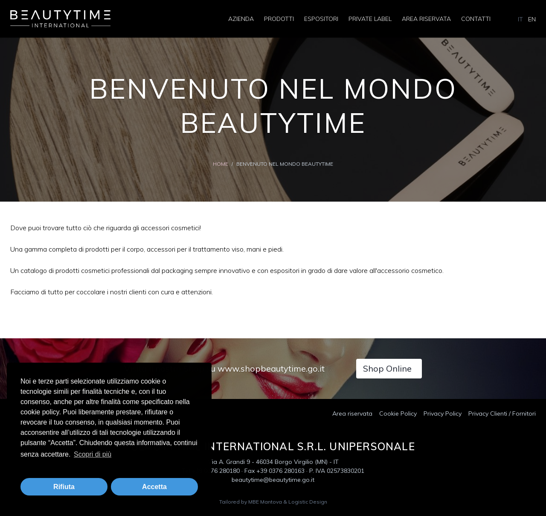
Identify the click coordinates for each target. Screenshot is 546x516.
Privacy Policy (443, 413)
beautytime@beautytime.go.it (273, 480)
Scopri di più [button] (92, 454)
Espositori (321, 19)
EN (532, 19)
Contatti (476, 19)
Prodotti (279, 19)
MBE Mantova (265, 501)
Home (220, 164)
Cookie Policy (398, 413)
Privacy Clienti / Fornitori (502, 413)
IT (520, 19)
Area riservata (426, 19)
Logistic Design (307, 501)
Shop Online (387, 368)
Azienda (241, 19)
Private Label (370, 19)
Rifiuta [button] (64, 486)
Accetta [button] (154, 486)
